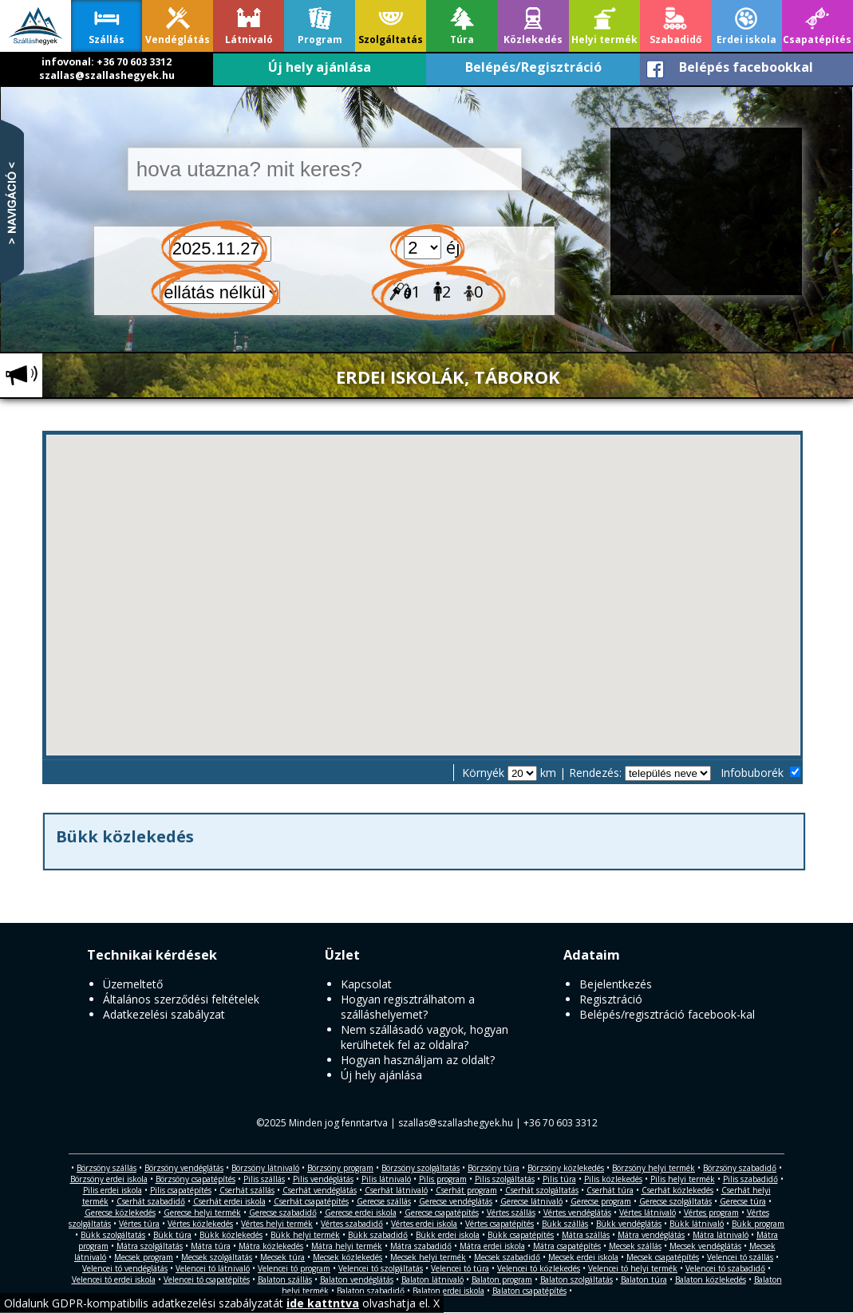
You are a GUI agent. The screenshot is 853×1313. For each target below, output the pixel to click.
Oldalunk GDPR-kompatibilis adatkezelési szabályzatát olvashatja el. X (222, 1303)
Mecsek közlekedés (347, 1257)
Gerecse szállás (384, 1201)
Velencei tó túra (460, 1268)
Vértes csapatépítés (499, 1223)
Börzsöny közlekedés (565, 1167)
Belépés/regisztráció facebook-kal (667, 1014)
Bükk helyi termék (305, 1234)
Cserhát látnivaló (396, 1190)
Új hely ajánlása (319, 67)
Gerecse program (601, 1201)
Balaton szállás (285, 1279)
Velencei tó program (294, 1268)
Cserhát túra (610, 1190)
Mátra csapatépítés (567, 1246)
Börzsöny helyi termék (653, 1167)
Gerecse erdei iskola (361, 1212)
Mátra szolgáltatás (149, 1246)
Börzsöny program (340, 1167)
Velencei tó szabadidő (725, 1268)
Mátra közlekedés (271, 1246)
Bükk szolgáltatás (113, 1234)
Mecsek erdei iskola (583, 1257)
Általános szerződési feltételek (181, 999)
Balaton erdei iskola (448, 1290)
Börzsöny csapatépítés (195, 1179)
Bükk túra (172, 1234)
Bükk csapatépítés (521, 1234)
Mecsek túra (282, 1257)
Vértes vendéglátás (577, 1212)
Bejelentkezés (615, 984)
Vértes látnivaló (647, 1212)
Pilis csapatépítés (180, 1190)
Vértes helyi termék (277, 1223)
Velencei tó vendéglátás (125, 1268)
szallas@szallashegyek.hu (107, 75)
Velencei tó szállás (740, 1257)
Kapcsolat (366, 984)
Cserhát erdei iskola (229, 1201)
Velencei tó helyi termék (632, 1268)
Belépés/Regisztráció (533, 67)
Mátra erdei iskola (492, 1246)
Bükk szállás (565, 1223)
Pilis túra (559, 1179)
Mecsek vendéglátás (705, 1246)
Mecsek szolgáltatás (216, 1257)
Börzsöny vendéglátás (183, 1167)
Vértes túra (139, 1223)
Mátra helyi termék (346, 1246)
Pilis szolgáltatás (505, 1179)
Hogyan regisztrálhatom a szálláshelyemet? (408, 1007)
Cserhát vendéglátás (319, 1190)
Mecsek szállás (635, 1246)
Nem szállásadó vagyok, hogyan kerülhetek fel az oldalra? (424, 1037)
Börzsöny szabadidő (739, 1167)
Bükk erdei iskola (448, 1234)
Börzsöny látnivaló (265, 1167)
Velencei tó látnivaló (213, 1268)
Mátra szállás (586, 1234)
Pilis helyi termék (682, 1179)
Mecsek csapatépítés (662, 1257)
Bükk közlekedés (231, 1234)
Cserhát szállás (246, 1190)
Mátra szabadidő (421, 1246)
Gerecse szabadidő (283, 1212)
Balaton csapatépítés (529, 1290)
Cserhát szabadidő (150, 1201)
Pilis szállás (264, 1179)
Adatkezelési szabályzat (164, 1014)
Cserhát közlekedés (677, 1190)
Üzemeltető (133, 984)
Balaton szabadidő (371, 1290)
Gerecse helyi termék (202, 1212)
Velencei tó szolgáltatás (380, 1268)
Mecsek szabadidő (507, 1257)
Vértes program (711, 1212)
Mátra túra (211, 1246)
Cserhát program (466, 1190)
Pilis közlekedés (613, 1179)
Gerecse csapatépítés (442, 1212)
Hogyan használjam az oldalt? (418, 1059)
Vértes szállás (511, 1212)
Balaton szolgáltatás (576, 1279)
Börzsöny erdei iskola (109, 1179)
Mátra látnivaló (720, 1234)
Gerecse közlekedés (120, 1212)
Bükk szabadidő (378, 1234)
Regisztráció (610, 999)
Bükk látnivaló (696, 1223)
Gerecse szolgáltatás (675, 1201)
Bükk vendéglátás (628, 1223)
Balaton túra (644, 1279)
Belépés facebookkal (746, 67)
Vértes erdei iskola (424, 1223)
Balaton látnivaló (432, 1279)
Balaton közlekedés (710, 1279)
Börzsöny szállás (106, 1167)
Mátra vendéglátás (651, 1234)
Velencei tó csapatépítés (207, 1279)
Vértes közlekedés (200, 1223)
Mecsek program (143, 1257)
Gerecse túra (743, 1201)
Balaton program (502, 1279)
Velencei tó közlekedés (538, 1268)
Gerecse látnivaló (531, 1201)
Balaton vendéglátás (356, 1279)
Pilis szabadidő (750, 1179)
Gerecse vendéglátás (455, 1201)
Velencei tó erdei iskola (114, 1279)
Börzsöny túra (493, 1167)
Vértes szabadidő (352, 1223)
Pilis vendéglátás (323, 1179)
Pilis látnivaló (386, 1179)
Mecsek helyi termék (428, 1257)
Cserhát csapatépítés (311, 1201)
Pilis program (443, 1179)
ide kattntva (322, 1303)
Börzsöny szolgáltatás (420, 1167)
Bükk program (758, 1223)
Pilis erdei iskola (112, 1190)
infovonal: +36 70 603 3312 (106, 62)
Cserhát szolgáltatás (542, 1190)
